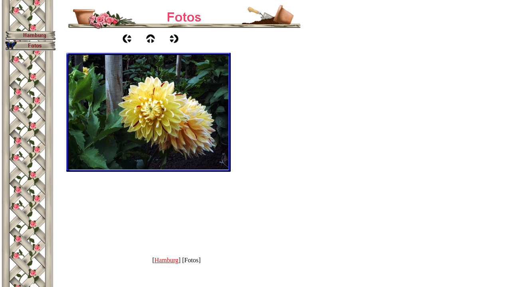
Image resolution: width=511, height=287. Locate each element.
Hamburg (166, 260)
